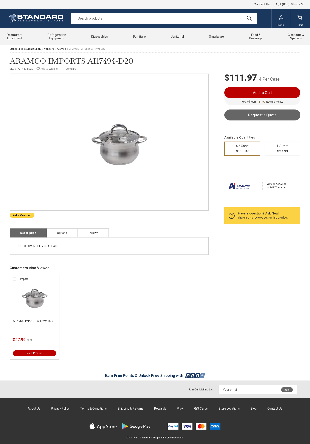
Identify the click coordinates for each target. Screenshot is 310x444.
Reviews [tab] (93, 232)
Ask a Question (22, 215)
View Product (34, 353)
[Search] (164, 18)
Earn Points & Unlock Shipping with (155, 375)
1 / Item (282, 149)
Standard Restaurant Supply (25, 49)
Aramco (61, 49)
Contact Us (262, 4)
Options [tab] (62, 232)
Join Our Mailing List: (201, 389)
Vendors (49, 49)
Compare (70, 68)
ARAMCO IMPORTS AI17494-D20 (33, 320)
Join (287, 389)
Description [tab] (28, 232)
